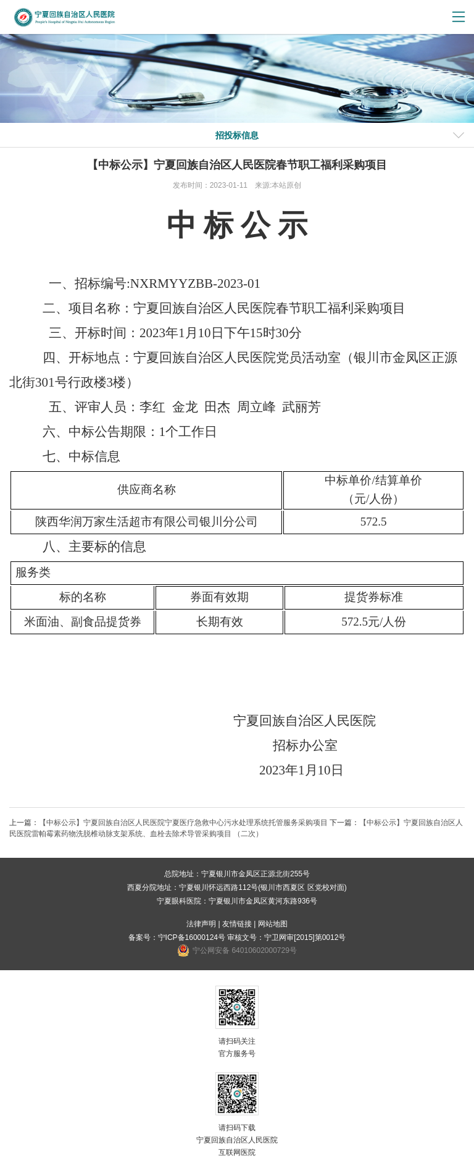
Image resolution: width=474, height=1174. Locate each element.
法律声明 (201, 924)
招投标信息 (237, 135)
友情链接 (237, 924)
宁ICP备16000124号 (191, 937)
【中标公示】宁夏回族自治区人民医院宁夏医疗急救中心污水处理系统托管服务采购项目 (183, 822)
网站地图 (273, 924)
